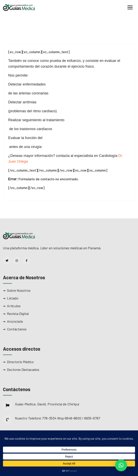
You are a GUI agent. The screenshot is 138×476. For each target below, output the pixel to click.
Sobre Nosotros (18, 290)
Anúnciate (15, 321)
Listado (12, 298)
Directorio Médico (20, 362)
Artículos (14, 306)
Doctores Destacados (23, 369)
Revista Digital (18, 313)
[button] (121, 465)
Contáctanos (16, 329)
